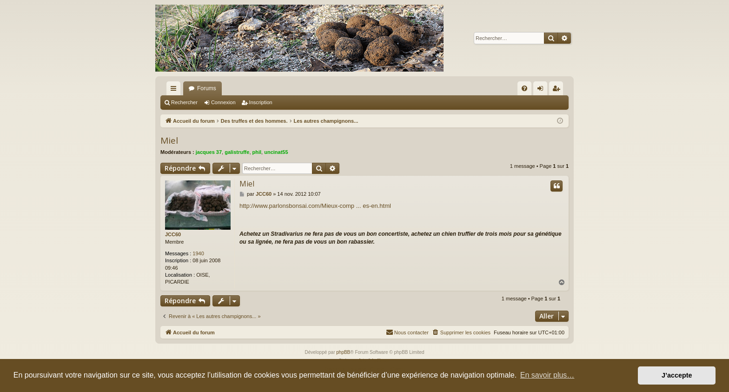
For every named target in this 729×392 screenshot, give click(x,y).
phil (257, 152)
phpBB (343, 352)
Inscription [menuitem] (558, 90)
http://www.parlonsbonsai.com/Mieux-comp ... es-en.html (315, 205)
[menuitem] (524, 88)
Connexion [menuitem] (542, 90)
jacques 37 (209, 152)
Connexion (223, 102)
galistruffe (237, 152)
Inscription (260, 102)
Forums (206, 88)
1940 (198, 253)
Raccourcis (175, 90)
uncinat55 (276, 152)
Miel (169, 140)
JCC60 (173, 234)
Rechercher (184, 102)
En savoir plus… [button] (547, 375)
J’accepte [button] (677, 375)
